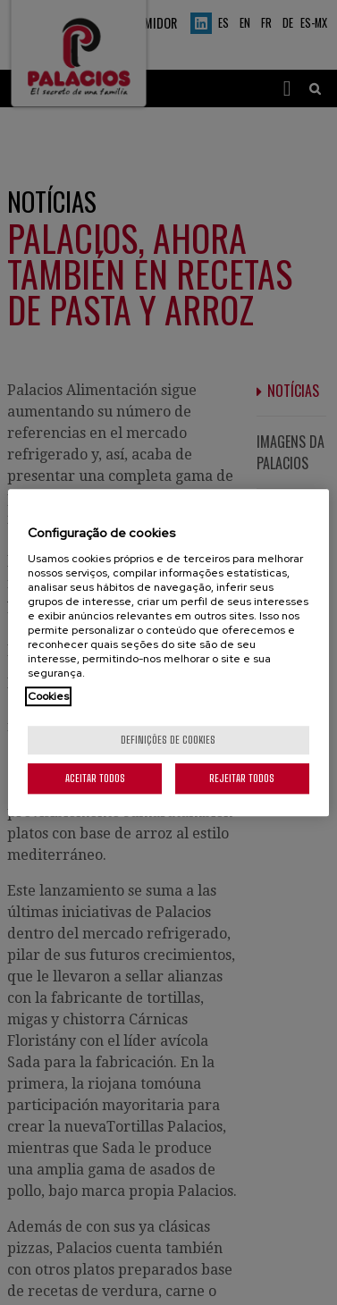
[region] (168, 652)
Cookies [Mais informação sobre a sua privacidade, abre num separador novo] (48, 696)
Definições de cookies (168, 739)
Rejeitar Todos (241, 778)
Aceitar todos (95, 778)
